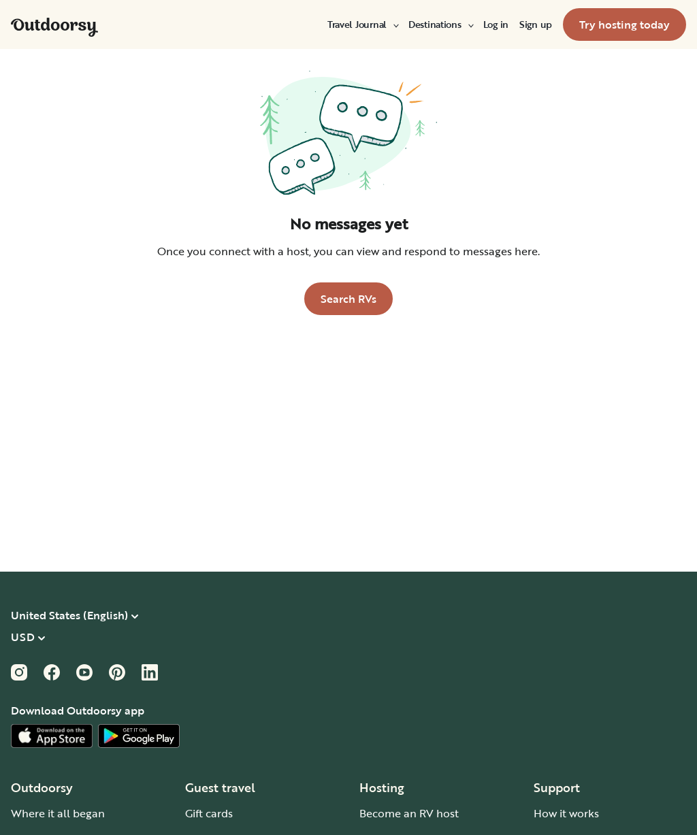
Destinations (440, 24)
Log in (495, 24)
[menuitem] (362, 24)
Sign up (535, 24)
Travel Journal (362, 24)
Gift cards (209, 813)
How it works (566, 813)
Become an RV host (409, 813)
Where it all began (58, 813)
